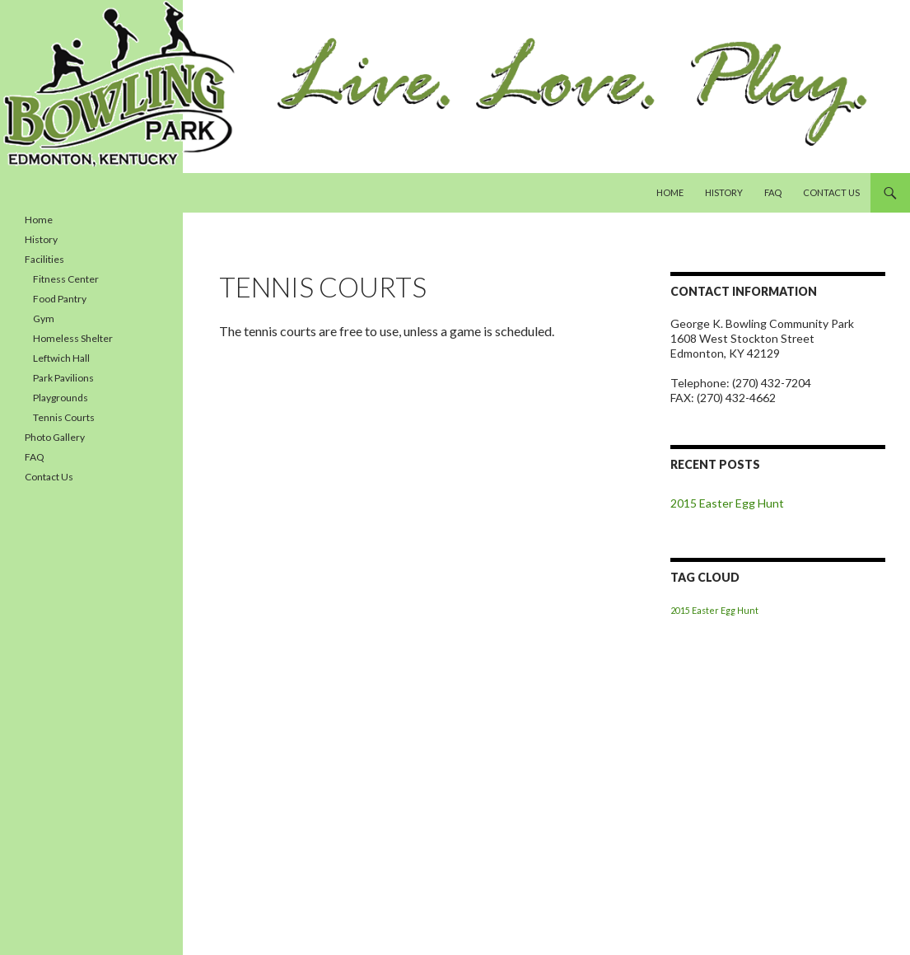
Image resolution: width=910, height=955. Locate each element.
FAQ (773, 192)
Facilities (44, 259)
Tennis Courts (64, 417)
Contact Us (831, 192)
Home (670, 192)
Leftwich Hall (61, 358)
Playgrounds (60, 397)
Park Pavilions (63, 378)
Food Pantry (59, 299)
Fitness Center (66, 279)
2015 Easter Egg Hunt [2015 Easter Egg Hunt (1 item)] (714, 610)
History (724, 192)
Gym (43, 318)
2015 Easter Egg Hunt (727, 503)
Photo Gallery (55, 437)
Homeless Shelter (73, 338)
